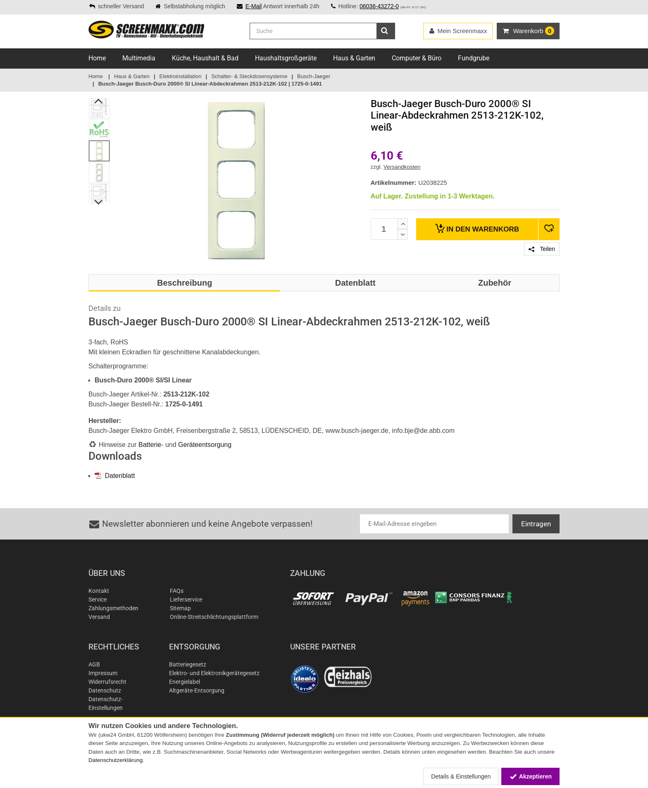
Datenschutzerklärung (115, 760)
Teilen (542, 249)
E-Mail (253, 6)
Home (97, 58)
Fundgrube (473, 58)
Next (99, 202)
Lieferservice (186, 599)
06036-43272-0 (379, 6)
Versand (99, 617)
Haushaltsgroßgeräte (286, 58)
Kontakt (98, 590)
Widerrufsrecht (107, 681)
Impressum (102, 673)
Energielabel (184, 681)
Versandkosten (402, 167)
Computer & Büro (416, 58)
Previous (99, 101)
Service (97, 599)
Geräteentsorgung (204, 444)
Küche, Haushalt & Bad (205, 58)
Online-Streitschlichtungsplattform (214, 617)
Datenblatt (115, 475)
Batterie (149, 444)
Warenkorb (477, 228)
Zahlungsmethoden (113, 608)
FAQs (176, 590)
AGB (94, 664)
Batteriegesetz (187, 664)
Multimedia (138, 58)
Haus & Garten (354, 58)
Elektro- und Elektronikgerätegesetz (214, 673)
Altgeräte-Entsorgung (196, 690)
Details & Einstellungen (461, 776)
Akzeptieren (530, 776)
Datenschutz (104, 690)
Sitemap (180, 608)
